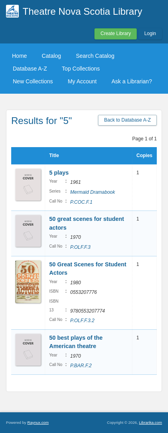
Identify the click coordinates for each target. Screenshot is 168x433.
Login (150, 33)
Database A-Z (30, 68)
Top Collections (81, 68)
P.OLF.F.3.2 (82, 320)
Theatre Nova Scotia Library (82, 11)
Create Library (115, 33)
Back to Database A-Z (127, 120)
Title (54, 155)
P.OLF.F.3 (80, 247)
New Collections (33, 81)
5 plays (59, 172)
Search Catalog (95, 56)
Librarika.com (150, 422)
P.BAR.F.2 (81, 365)
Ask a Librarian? (132, 81)
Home (19, 56)
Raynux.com (37, 422)
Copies (144, 155)
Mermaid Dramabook (92, 192)
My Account (82, 81)
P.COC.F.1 (81, 202)
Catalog (51, 56)
